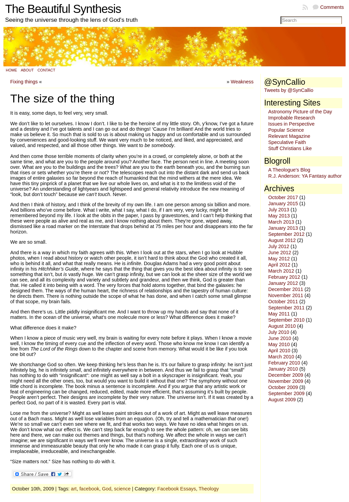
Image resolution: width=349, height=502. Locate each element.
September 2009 (286, 393)
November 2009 (285, 381)
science (122, 488)
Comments (332, 7)
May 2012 (279, 258)
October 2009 (283, 387)
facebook (89, 488)
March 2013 (281, 222)
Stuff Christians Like (290, 148)
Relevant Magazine (289, 136)
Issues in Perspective (291, 124)
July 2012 (278, 246)
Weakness (242, 81)
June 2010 (279, 338)
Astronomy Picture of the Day (300, 111)
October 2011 (283, 301)
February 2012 (284, 277)
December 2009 (285, 375)
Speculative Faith (287, 142)
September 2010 (286, 320)
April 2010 (279, 350)
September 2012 (286, 234)
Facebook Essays (176, 488)
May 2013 (279, 215)
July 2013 (278, 209)
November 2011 (285, 295)
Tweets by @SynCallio (288, 90)
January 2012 (283, 283)
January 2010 (283, 369)
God (106, 488)
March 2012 (281, 271)
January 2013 (283, 228)
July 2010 (278, 332)
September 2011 (286, 307)
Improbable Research (291, 117)
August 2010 (282, 326)
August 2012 (282, 240)
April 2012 (279, 265)
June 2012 (279, 252)
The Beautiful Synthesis (63, 8)
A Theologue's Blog (289, 170)
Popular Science (286, 130)
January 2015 (283, 203)
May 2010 (279, 344)
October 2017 (283, 197)
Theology (209, 488)
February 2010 (284, 363)
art (74, 488)
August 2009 (282, 399)
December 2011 (285, 289)
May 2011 (279, 314)
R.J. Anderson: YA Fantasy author (305, 176)
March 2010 (281, 356)
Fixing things (24, 81)
